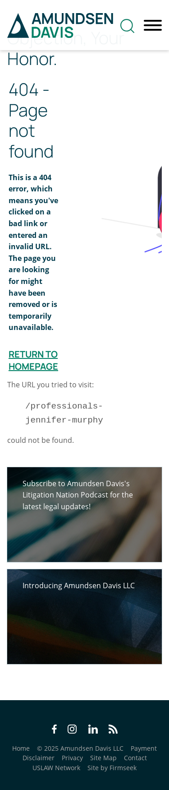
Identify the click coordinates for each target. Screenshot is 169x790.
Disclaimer (39, 757)
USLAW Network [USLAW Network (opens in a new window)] (56, 767)
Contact (135, 757)
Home (21, 748)
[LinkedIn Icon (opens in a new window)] (93, 730)
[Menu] (153, 26)
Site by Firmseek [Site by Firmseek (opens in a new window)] (112, 767)
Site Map (103, 757)
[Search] (127, 26)
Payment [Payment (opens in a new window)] (144, 748)
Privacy (72, 757)
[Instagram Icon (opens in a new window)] (72, 730)
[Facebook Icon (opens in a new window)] (54, 730)
